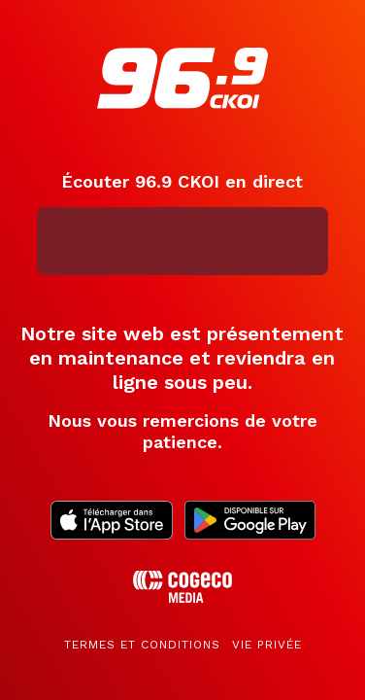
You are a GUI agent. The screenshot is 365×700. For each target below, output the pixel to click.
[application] (183, 241)
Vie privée (267, 644)
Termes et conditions (142, 644)
